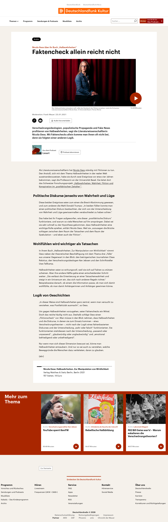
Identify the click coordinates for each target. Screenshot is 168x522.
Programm (28, 21)
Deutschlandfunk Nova (92, 5)
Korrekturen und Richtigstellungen (150, 503)
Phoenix (82, 518)
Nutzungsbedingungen (89, 515)
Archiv (79, 21)
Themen (13, 21)
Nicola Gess (79, 170)
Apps (70, 492)
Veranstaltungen (75, 503)
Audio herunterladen (62, 121)
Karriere (138, 496)
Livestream (39, 488)
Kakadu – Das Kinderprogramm (14, 499)
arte (92, 518)
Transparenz (140, 499)
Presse (138, 492)
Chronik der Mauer (106, 518)
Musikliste (67, 21)
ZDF (73, 518)
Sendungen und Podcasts (12, 492)
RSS (70, 499)
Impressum (108, 515)
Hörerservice (107, 488)
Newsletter (73, 496)
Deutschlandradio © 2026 (84, 512)
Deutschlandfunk (73, 5)
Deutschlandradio (143, 488)
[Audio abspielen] (136, 98)
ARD (65, 518)
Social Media (107, 492)
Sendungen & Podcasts (47, 21)
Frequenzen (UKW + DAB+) (46, 492)
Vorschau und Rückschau (12, 488)
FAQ (70, 488)
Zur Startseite (45, 468)
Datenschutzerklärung (64, 515)
